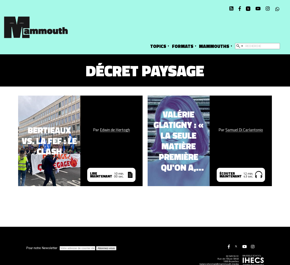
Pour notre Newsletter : (61, 248)
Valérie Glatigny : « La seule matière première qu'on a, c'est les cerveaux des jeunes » (178, 141)
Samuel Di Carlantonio (244, 130)
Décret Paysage (145, 70)
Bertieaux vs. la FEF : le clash (49, 141)
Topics (158, 46)
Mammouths (214, 46)
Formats (182, 46)
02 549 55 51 (232, 256)
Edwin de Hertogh (115, 130)
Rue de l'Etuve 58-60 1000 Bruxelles (228, 260)
